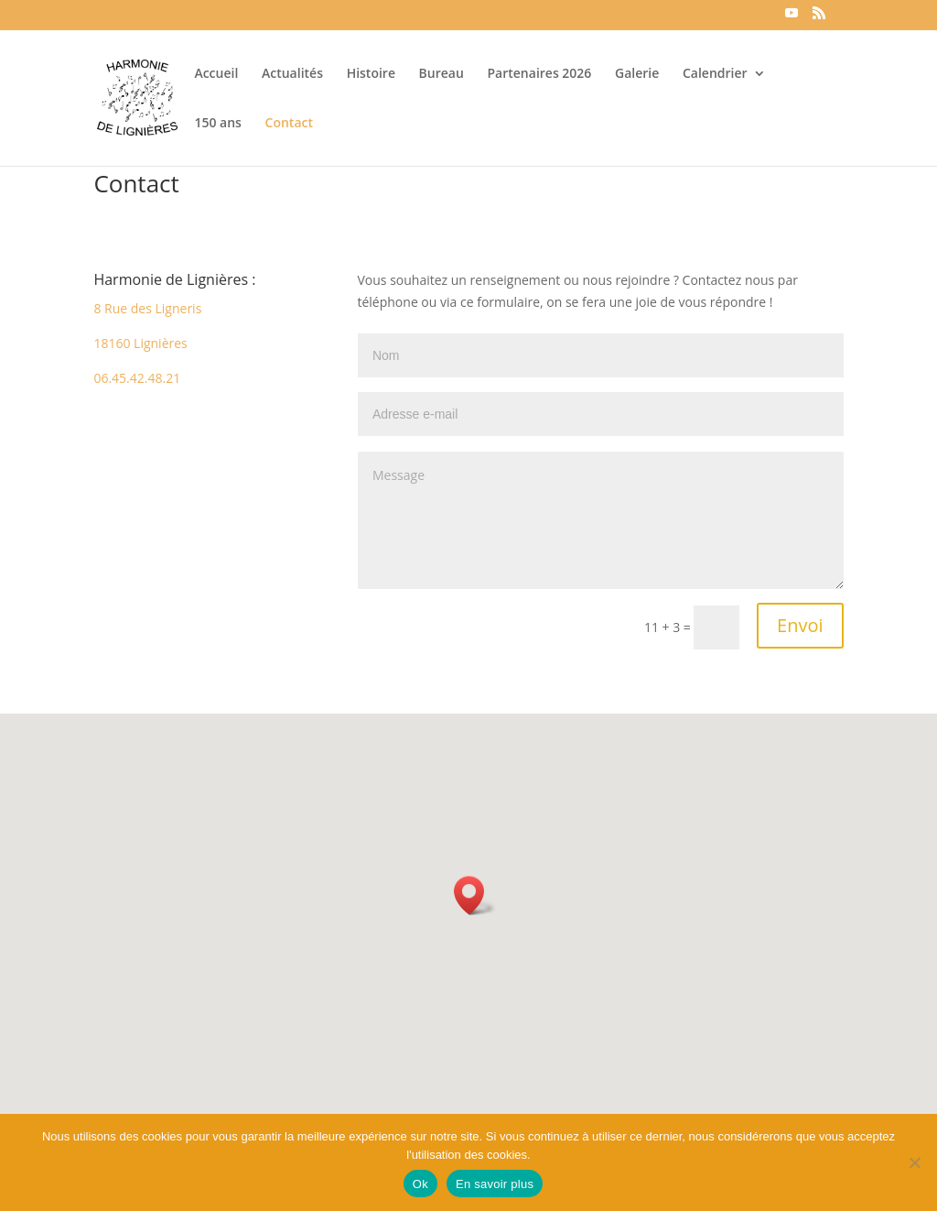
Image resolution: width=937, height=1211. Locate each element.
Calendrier (715, 74)
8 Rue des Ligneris (147, 308)
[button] (475, 895)
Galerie (637, 74)
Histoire (371, 74)
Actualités (292, 74)
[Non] (914, 1162)
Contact (289, 123)
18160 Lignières (140, 343)
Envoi (800, 625)
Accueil (216, 74)
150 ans (217, 123)
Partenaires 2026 (540, 74)
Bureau (441, 74)
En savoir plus (494, 1184)
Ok (420, 1184)
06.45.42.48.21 (136, 378)
